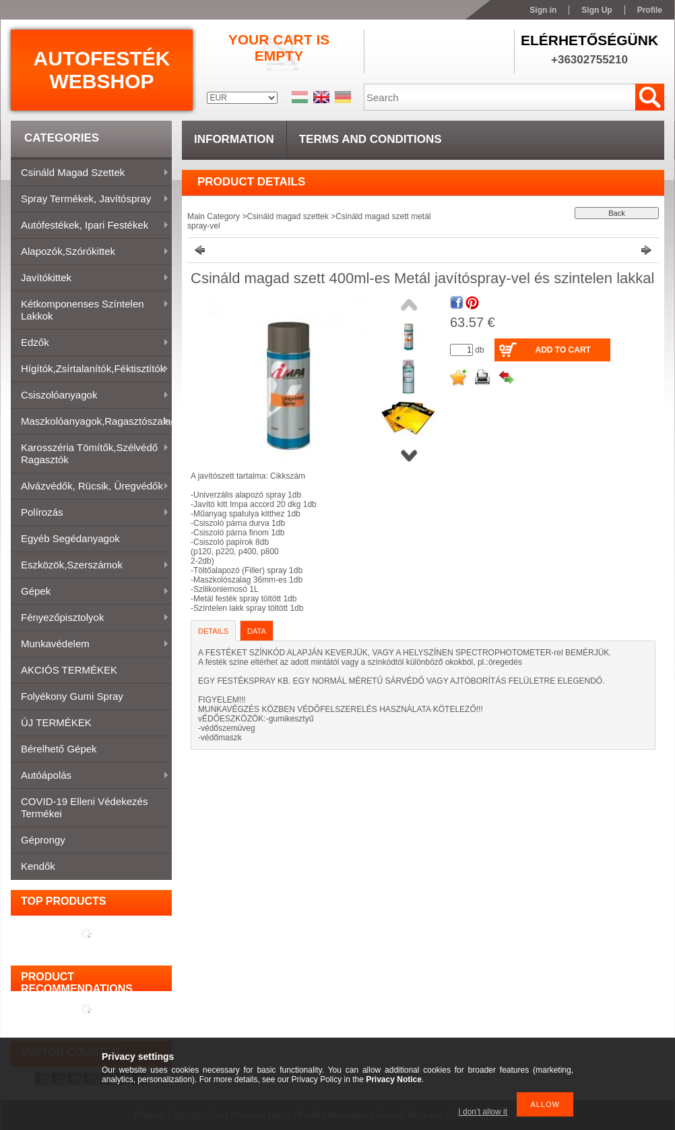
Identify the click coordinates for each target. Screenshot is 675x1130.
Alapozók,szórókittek (90, 252)
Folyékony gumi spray (72, 696)
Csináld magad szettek (90, 173)
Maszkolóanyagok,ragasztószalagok (91, 422)
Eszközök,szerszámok (90, 565)
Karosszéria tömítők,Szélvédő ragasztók (90, 453)
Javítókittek (90, 278)
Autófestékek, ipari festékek (90, 226)
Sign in (542, 10)
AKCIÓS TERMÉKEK (69, 670)
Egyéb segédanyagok (70, 538)
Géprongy (43, 839)
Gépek (90, 592)
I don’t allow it (482, 1112)
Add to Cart (562, 350)
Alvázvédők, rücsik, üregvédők (90, 487)
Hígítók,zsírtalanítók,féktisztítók (90, 369)
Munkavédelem (90, 644)
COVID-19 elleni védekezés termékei (84, 807)
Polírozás (90, 513)
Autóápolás (90, 776)
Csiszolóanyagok (90, 396)
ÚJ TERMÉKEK (56, 722)
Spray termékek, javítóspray (90, 199)
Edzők (90, 343)
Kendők (38, 866)
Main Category (213, 216)
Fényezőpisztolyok (90, 618)
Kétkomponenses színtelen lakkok (90, 310)
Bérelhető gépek (59, 748)
